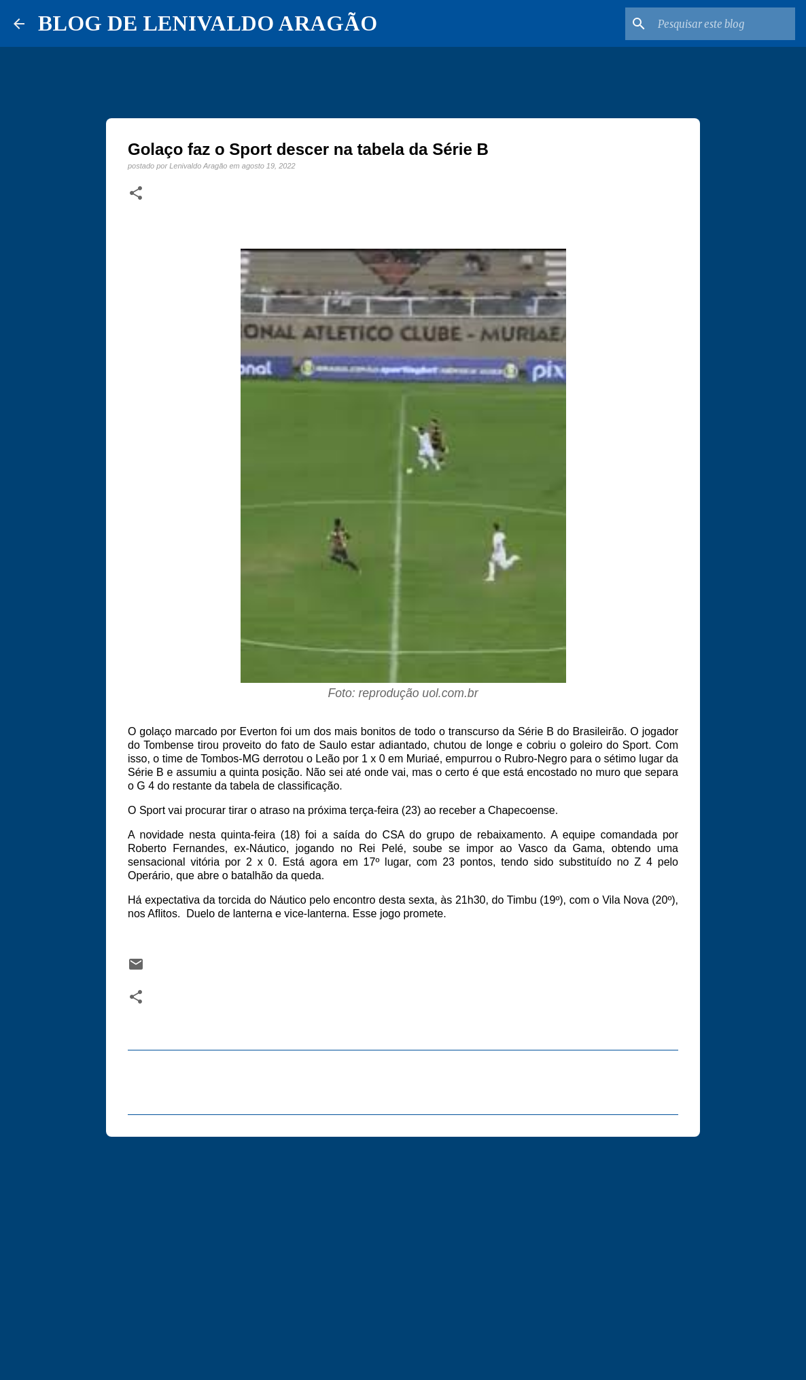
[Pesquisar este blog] (723, 23)
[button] (136, 193)
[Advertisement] (403, 1252)
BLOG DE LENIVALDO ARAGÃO (207, 23)
